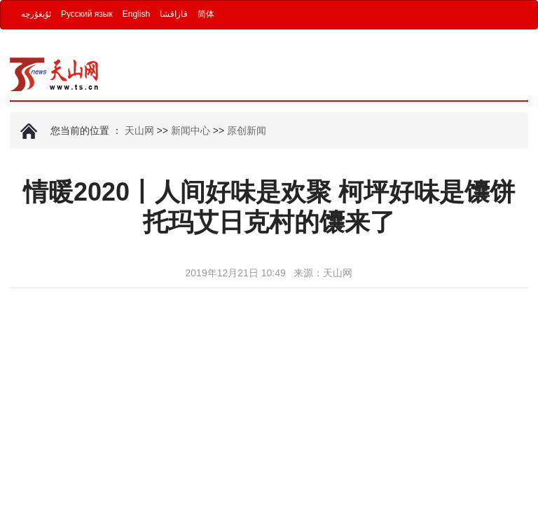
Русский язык (87, 14)
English (136, 14)
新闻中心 (190, 130)
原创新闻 (246, 130)
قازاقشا (174, 14)
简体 (206, 14)
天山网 (139, 130)
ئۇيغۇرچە (36, 14)
